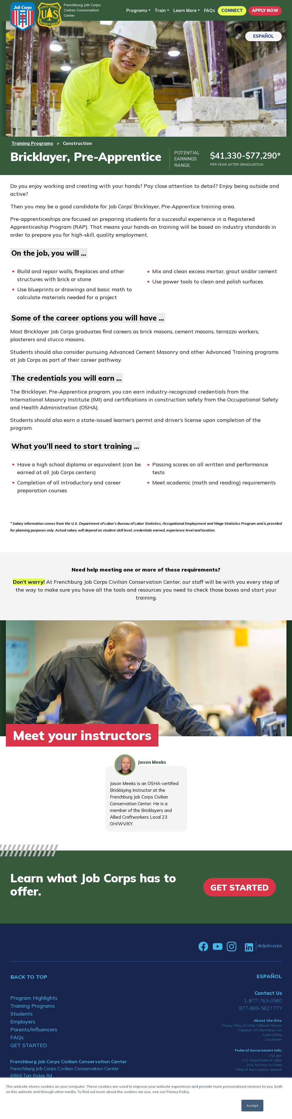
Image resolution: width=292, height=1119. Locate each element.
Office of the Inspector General (258, 1069)
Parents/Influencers (33, 1029)
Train (160, 10)
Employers (22, 1021)
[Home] (22, 16)
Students (21, 1013)
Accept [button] (252, 1105)
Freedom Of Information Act (260, 1030)
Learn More (184, 10)
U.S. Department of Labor (262, 1060)
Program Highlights (34, 998)
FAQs (209, 10)
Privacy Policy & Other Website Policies (252, 1025)
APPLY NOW (265, 10)
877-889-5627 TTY (260, 1008)
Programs (136, 10)
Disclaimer (273, 1039)
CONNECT (232, 10)
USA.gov (275, 1055)
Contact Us (268, 993)
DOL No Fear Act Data (264, 1065)
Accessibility (272, 1035)
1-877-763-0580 (263, 1000)
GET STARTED (28, 1045)
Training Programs (32, 143)
